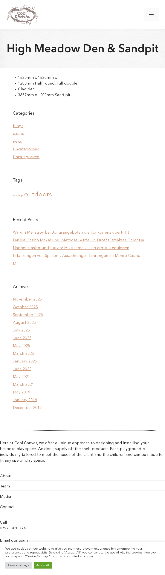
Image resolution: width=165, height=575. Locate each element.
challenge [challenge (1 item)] (18, 196)
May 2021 (21, 377)
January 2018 (25, 400)
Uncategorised (26, 149)
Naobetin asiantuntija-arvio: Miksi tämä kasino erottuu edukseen (71, 248)
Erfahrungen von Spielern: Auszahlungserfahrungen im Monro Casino (76, 256)
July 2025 (21, 330)
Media (5, 497)
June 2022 (22, 369)
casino (18, 134)
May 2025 (21, 346)
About (6, 476)
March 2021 (23, 385)
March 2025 (23, 354)
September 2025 (28, 315)
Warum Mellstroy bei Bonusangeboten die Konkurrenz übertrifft (71, 232)
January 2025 (25, 361)
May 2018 (21, 392)
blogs (18, 126)
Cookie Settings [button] (18, 565)
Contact (7, 507)
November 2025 (27, 299)
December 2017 (27, 408)
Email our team (14, 541)
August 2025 (24, 323)
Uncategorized (26, 157)
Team (5, 486)
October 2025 (25, 307)
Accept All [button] (42, 565)
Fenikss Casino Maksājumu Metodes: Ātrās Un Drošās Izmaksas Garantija (78, 240)
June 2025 (22, 338)
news (17, 141)
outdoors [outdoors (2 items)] (38, 195)
